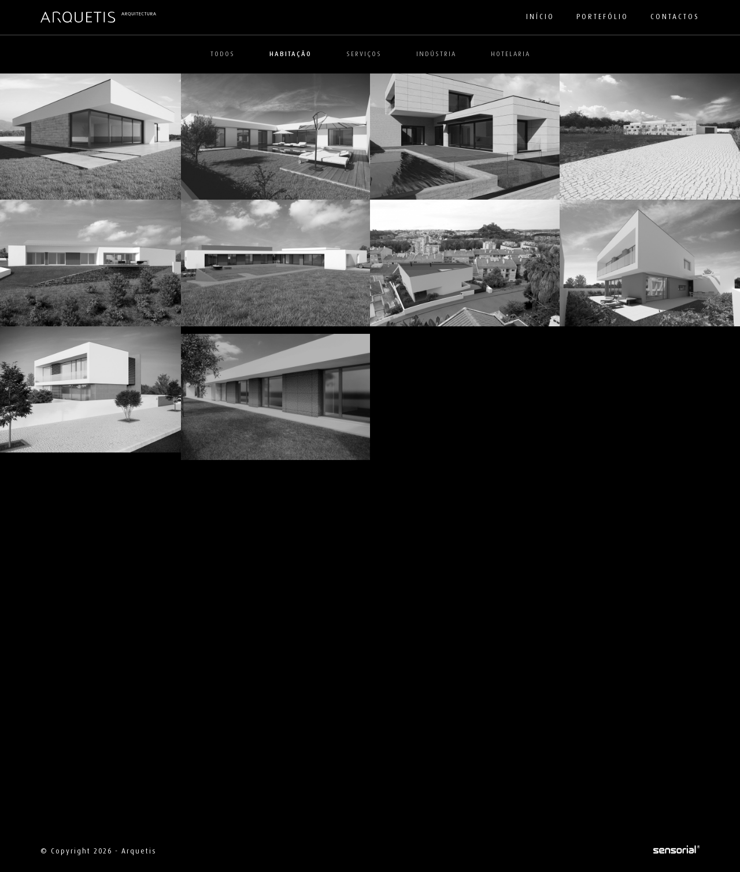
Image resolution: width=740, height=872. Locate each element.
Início (540, 17)
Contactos (675, 17)
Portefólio (602, 17)
